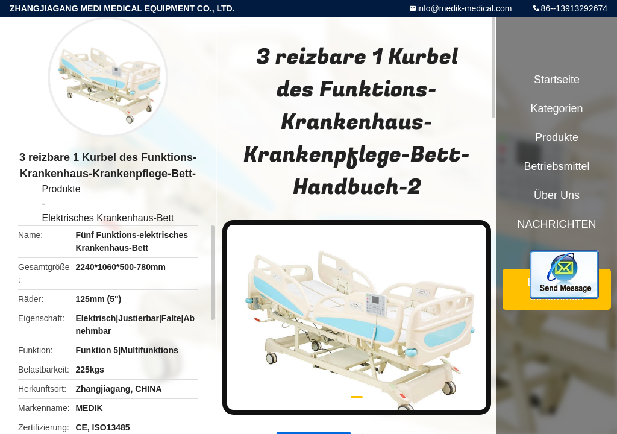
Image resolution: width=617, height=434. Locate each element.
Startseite (557, 80)
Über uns (557, 195)
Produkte (61, 189)
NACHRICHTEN (556, 224)
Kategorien (556, 108)
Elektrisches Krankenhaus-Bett (108, 218)
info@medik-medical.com (464, 8)
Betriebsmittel (556, 166)
